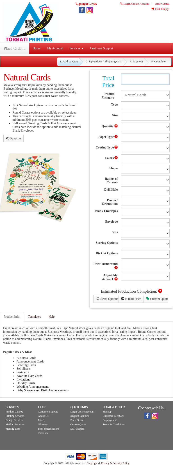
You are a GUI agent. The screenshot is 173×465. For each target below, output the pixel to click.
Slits (115, 232)
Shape (113, 168)
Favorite (13, 138)
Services (76, 48)
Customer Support (101, 48)
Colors (111, 158)
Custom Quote (157, 299)
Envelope (111, 221)
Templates (34, 316)
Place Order (76, 420)
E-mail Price (131, 299)
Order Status (162, 3)
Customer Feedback (113, 415)
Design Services (14, 420)
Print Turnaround (105, 265)
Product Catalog (14, 411)
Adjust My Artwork (110, 277)
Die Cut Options (107, 253)
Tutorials (43, 433)
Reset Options (107, 299)
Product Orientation (110, 201)
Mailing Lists (13, 428)
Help (51, 316)
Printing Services (15, 415)
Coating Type (107, 147)
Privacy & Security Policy (115, 463)
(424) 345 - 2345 (88, 4)
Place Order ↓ (15, 48)
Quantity (110, 126)
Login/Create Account (134, 3)
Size (115, 115)
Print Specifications (48, 428)
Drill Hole (111, 189)
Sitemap (107, 411)
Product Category (108, 95)
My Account (55, 48)
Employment (110, 420)
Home (36, 48)
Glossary (43, 424)
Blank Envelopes (106, 211)
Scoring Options (107, 242)
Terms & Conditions (114, 424)
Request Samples (79, 415)
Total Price (108, 81)
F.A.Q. (41, 420)
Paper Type (108, 137)
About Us (43, 415)
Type (114, 104)
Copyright (92, 463)
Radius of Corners (111, 180)
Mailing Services (15, 424)
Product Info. (12, 316)
